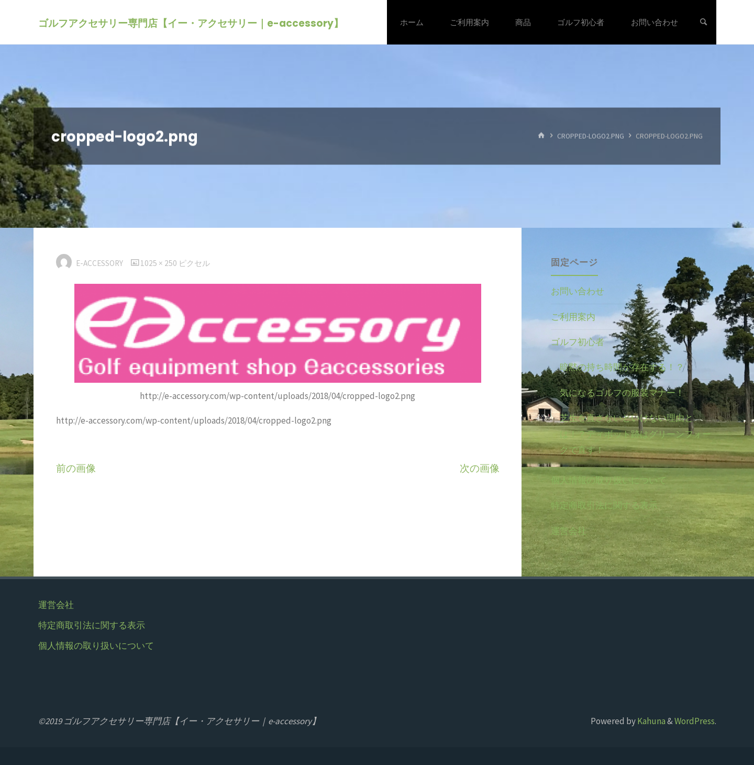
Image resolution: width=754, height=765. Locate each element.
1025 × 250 (159, 263)
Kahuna (651, 721)
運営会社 (568, 531)
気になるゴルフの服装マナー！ (622, 392)
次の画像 (480, 468)
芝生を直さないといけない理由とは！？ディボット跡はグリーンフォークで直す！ (635, 434)
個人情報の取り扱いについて (609, 480)
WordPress (694, 721)
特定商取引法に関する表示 (604, 505)
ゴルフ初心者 (577, 342)
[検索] (704, 22)
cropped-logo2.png (590, 135)
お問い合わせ (577, 291)
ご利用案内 (573, 317)
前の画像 (76, 468)
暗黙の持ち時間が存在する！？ (622, 367)
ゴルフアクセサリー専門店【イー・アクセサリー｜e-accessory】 (190, 23)
